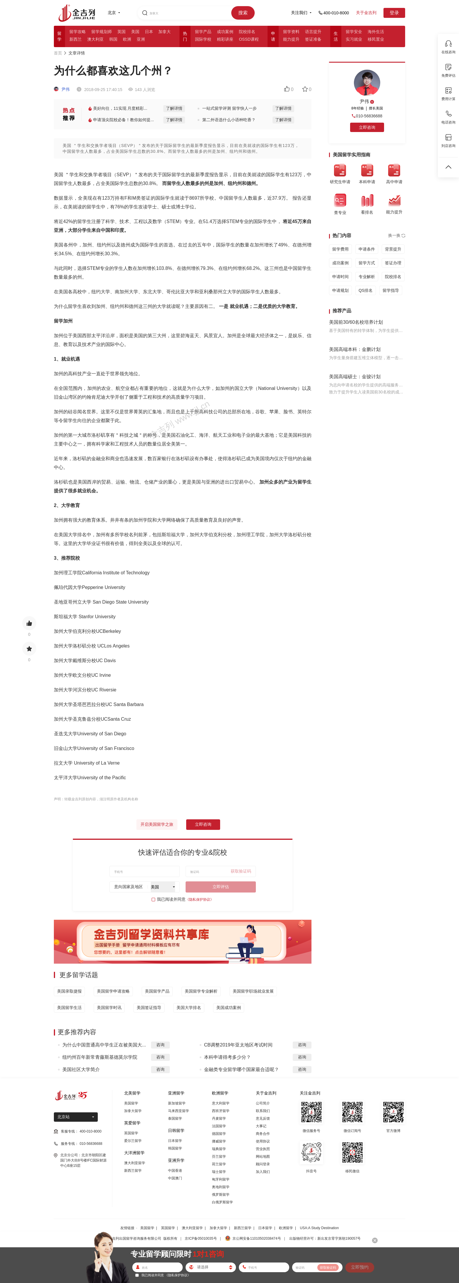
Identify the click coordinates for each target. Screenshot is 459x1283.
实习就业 (354, 39)
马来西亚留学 (178, 1111)
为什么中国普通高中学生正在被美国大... (104, 1044)
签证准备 (313, 39)
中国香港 (175, 1171)
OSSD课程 (249, 39)
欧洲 (127, 39)
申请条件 (367, 249)
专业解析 (367, 276)
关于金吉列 (366, 12)
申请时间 (340, 276)
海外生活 (376, 31)
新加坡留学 (177, 1103)
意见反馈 (263, 1118)
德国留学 (219, 1134)
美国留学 (131, 1103)
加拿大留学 (133, 1111)
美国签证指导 (149, 1007)
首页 (58, 53)
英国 (121, 31)
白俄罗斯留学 (222, 1202)
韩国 (113, 39)
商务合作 (263, 1134)
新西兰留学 (133, 1171)
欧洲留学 (286, 1228)
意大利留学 (221, 1103)
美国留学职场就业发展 (253, 991)
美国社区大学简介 (81, 1069)
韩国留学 (175, 1148)
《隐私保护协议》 (200, 899)
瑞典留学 (219, 1149)
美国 (135, 31)
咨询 (160, 1044)
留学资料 (291, 31)
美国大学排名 (189, 1007)
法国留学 (219, 1126)
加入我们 (263, 1172)
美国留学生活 (69, 1007)
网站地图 (263, 1156)
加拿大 (164, 31)
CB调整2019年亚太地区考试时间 (238, 1044)
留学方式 (367, 263)
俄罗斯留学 (221, 1195)
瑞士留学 (219, 1172)
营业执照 (263, 1149)
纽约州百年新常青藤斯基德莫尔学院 (99, 1057)
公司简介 (263, 1103)
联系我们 (263, 1111)
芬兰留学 (219, 1156)
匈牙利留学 (221, 1179)
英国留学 (131, 1133)
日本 (149, 31)
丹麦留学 (219, 1118)
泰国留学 (175, 1118)
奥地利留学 (221, 1187)
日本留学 (175, 1141)
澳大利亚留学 (134, 1163)
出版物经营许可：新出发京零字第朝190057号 (325, 1238)
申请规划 (340, 290)
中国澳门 (175, 1178)
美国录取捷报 (69, 991)
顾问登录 (263, 1164)
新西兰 (75, 39)
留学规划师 (101, 31)
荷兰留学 (219, 1164)
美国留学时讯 (109, 1007)
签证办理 (393, 263)
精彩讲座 (225, 39)
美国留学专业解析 (201, 991)
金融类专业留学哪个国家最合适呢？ (241, 1069)
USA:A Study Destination (319, 1228)
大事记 (261, 1126)
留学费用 (340, 249)
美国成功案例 (228, 1007)
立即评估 (221, 886)
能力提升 (291, 39)
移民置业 (376, 39)
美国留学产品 (157, 991)
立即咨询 (203, 824)
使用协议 (263, 1141)
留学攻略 (77, 31)
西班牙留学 (221, 1111)
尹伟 (62, 89)
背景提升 (393, 249)
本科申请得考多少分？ (227, 1057)
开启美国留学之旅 (157, 824)
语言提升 (313, 31)
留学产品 (203, 31)
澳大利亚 (95, 39)
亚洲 (141, 39)
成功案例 (225, 31)
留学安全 (354, 31)
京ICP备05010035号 (201, 1238)
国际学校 (203, 39)
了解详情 (174, 108)
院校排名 (247, 31)
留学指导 (391, 290)
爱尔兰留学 (133, 1141)
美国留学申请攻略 (113, 991)
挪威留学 (219, 1141)
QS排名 (366, 290)
